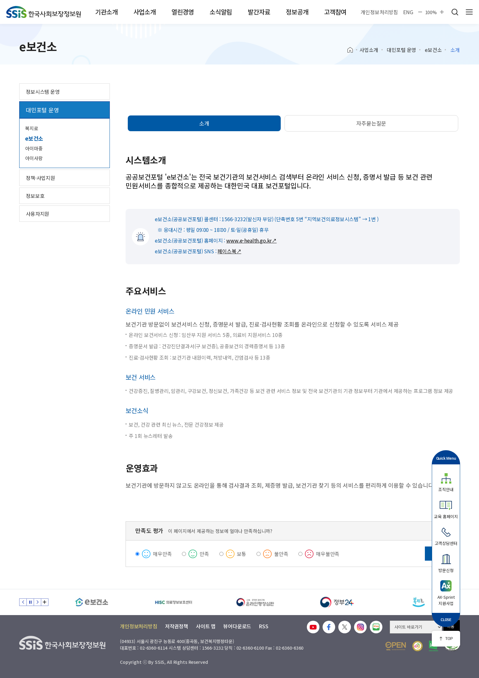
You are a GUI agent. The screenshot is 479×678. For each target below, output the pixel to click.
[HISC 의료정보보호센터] (173, 602)
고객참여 (335, 11)
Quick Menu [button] (446, 458)
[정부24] (337, 602)
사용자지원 (37, 213)
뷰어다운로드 (237, 626)
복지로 (31, 128)
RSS (263, 626)
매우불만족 (327, 554)
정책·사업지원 (40, 178)
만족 (204, 554)
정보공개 (297, 11)
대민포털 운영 (401, 49)
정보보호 (35, 195)
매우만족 (162, 554)
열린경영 (183, 11)
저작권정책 (176, 626)
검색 (454, 11)
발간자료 (259, 11)
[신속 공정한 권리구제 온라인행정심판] (255, 602)
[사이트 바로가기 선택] (416, 627)
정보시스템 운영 (43, 91)
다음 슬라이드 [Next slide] (37, 602)
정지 (30, 602)
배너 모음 (44, 602)
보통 (241, 554)
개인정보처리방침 (379, 11)
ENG (408, 11)
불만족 (281, 554)
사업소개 (144, 11)
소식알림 (221, 11)
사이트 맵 (206, 626)
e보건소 (433, 49)
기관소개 (106, 11)
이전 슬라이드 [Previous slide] (23, 602)
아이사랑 (33, 158)
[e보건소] (91, 602)
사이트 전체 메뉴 (469, 11)
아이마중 (33, 148)
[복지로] (419, 602)
